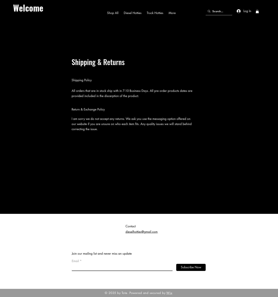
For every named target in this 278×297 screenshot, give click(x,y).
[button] (257, 11)
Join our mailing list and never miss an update (102, 254)
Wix (169, 293)
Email (75, 261)
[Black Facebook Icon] (272, 143)
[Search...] (218, 11)
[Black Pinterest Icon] (272, 155)
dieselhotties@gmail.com (142, 232)
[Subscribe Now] (191, 267)
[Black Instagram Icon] (272, 149)
